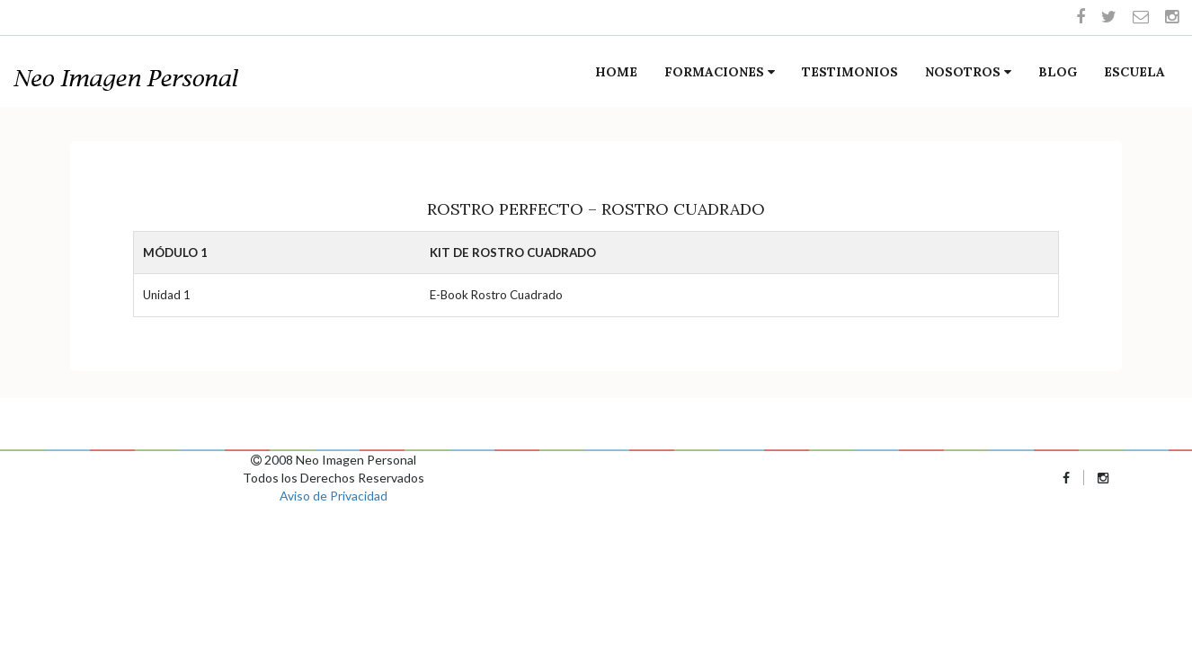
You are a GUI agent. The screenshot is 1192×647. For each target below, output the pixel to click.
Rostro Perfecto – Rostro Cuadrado (596, 209)
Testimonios (850, 72)
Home (616, 72)
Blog (1057, 72)
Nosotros (968, 72)
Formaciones (719, 72)
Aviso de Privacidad (333, 495)
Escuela (1134, 72)
